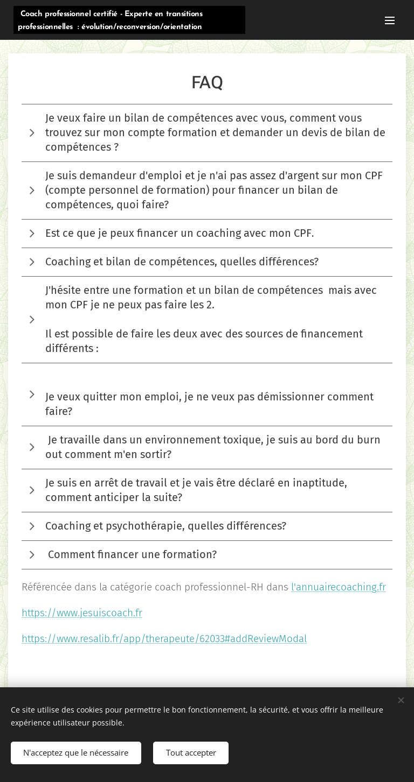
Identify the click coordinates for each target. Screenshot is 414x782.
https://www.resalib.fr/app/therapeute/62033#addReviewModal (164, 638)
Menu (390, 20)
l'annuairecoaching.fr (338, 587)
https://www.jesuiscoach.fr (82, 613)
